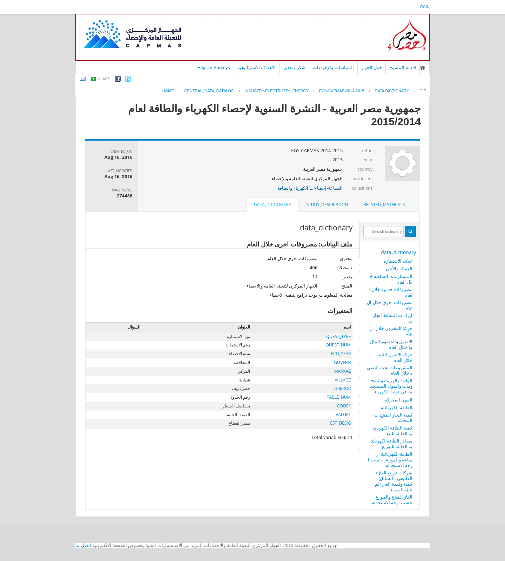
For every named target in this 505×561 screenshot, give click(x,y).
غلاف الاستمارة (398, 261)
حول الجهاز (371, 67)
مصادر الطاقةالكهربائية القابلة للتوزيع (391, 443)
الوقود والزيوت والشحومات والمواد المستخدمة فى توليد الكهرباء (391, 386)
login (424, 7)
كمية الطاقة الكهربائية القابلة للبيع (393, 430)
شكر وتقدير (294, 67)
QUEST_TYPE (338, 336)
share (103, 79)
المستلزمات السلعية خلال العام (391, 279)
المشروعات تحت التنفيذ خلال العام (390, 370)
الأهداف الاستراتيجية (256, 67)
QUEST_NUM (338, 345)
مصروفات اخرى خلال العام (389, 305)
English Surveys (213, 67)
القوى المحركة (398, 400)
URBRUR (342, 388)
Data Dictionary (392, 91)
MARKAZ (342, 371)
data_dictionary (398, 252)
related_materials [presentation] (384, 205)
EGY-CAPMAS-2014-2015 (341, 91)
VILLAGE (343, 380)
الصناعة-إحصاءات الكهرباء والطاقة (310, 188)
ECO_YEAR (341, 354)
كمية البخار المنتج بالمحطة (393, 417)
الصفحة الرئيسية (422, 67)
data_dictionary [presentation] (272, 205)
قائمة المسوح (402, 67)
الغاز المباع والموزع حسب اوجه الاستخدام (392, 499)
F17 (422, 91)
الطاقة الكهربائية (396, 407)
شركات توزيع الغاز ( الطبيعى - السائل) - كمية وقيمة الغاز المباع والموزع (393, 481)
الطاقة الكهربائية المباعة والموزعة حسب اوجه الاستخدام (390, 459)
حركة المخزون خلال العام (390, 331)
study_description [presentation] (327, 205)
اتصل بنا (83, 545)
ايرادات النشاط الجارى (393, 318)
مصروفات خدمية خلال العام (390, 292)
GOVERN (342, 362)
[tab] (384, 204)
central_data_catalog (209, 91)
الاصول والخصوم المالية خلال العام (391, 344)
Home (168, 91)
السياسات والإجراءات (333, 67)
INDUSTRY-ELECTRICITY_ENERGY (277, 91)
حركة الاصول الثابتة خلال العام (394, 357)
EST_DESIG (340, 423)
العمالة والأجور (398, 268)
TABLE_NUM (339, 397)
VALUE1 (343, 415)
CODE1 (344, 406)
